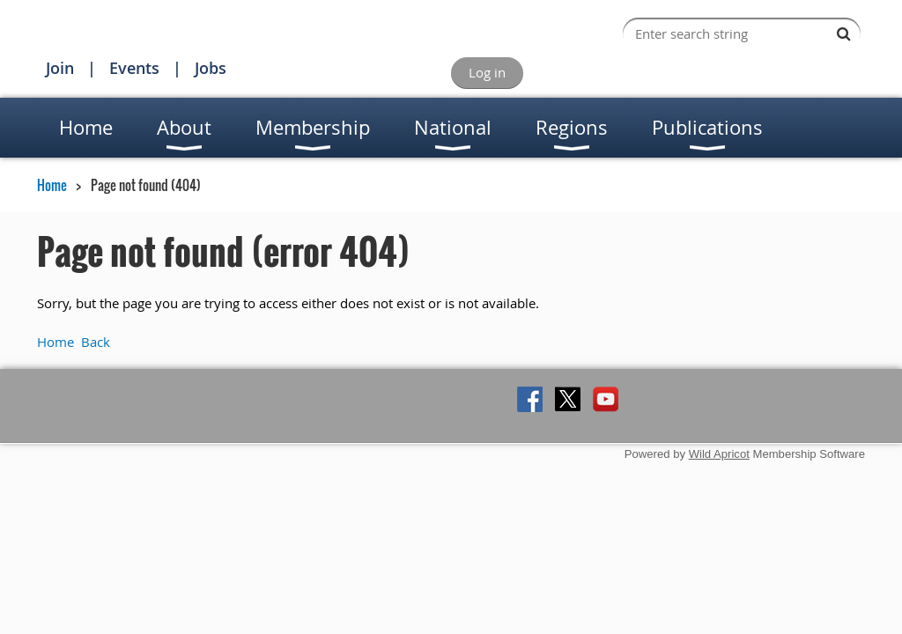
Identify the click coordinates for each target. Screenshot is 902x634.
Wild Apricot (719, 454)
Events (134, 67)
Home (52, 185)
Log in (487, 72)
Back (95, 341)
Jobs (210, 67)
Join (60, 67)
